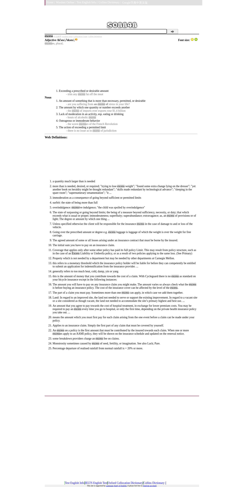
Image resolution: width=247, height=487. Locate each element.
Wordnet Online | (65, 2)
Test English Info (74, 482)
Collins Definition (95, 36)
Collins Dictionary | (110, 2)
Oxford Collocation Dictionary (125, 482)
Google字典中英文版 (135, 2)
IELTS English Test (96, 482)
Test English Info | (87, 2)
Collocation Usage (80, 36)
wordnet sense (67, 36)
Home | (50, 2)
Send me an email (149, 486)
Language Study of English (116, 486)
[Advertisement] (121, 67)
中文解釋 (57, 36)
